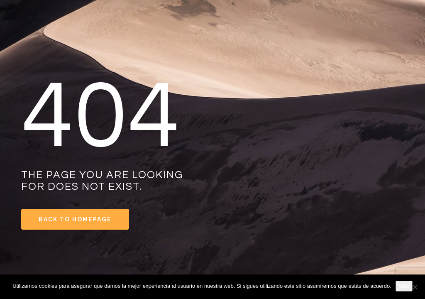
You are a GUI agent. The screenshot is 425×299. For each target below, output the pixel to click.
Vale (404, 286)
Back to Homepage (75, 219)
